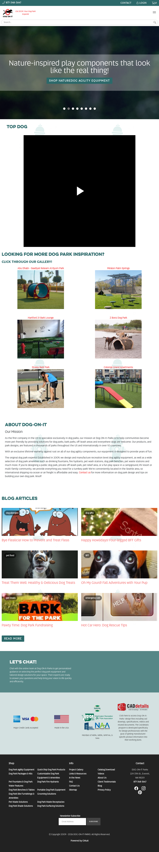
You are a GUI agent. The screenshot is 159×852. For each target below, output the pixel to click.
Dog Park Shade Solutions (21, 806)
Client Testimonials (107, 781)
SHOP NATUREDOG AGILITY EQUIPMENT (79, 81)
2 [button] (73, 108)
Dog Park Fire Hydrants (48, 781)
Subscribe (93, 821)
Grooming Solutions (46, 793)
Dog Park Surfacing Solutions (50, 806)
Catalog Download (106, 769)
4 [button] (81, 108)
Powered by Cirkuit (80, 840)
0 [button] (64, 108)
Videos (101, 773)
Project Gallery (76, 769)
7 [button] (94, 108)
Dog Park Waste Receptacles (50, 801)
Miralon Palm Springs (118, 268)
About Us (102, 777)
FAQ (71, 781)
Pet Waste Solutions (18, 801)
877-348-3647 (140, 781)
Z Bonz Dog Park (118, 317)
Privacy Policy (104, 789)
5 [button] (86, 108)
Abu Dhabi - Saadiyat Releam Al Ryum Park (41, 268)
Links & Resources (77, 773)
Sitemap (73, 789)
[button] (147, 72)
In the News (74, 777)
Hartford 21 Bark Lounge (41, 317)
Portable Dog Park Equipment (51, 789)
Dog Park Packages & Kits (20, 773)
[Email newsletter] (72, 821)
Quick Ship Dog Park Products (51, 769)
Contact (125, 3)
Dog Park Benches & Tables (21, 789)
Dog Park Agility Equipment (21, 769)
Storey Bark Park (40, 367)
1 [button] (68, 108)
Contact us (85, 472)
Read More (13, 638)
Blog (100, 785)
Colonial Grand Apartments (118, 367)
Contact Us (74, 785)
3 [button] (77, 108)
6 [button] (90, 108)
